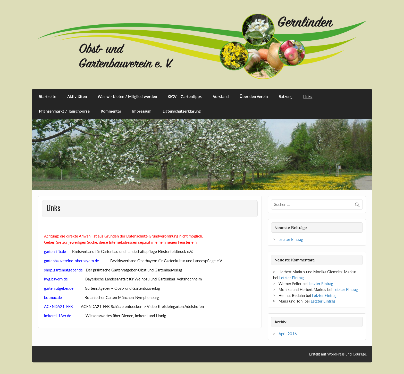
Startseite (47, 96)
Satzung (285, 96)
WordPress (335, 354)
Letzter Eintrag (291, 239)
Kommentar (111, 111)
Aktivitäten (77, 96)
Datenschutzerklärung (182, 111)
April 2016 (288, 333)
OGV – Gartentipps (185, 96)
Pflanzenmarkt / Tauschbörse (64, 111)
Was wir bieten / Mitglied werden (127, 96)
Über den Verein (254, 96)
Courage (359, 354)
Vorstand (221, 96)
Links (307, 96)
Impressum (142, 111)
